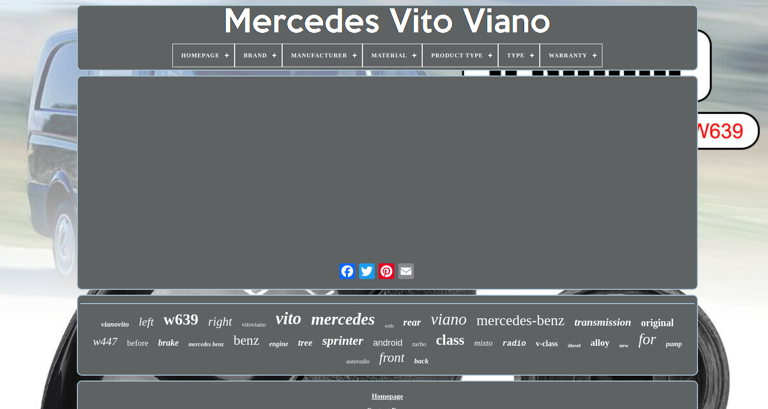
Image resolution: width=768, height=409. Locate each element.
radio (514, 343)
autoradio (357, 361)
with (388, 326)
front (392, 357)
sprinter (342, 340)
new (623, 345)
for (647, 339)
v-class (547, 343)
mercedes (343, 319)
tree (305, 342)
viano (448, 319)
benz (247, 340)
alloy (599, 342)
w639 (181, 319)
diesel (574, 345)
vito (288, 318)
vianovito (115, 324)
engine (278, 344)
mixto (483, 343)
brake (168, 343)
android (388, 343)
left (146, 321)
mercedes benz (206, 344)
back (421, 361)
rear (412, 322)
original (657, 322)
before (137, 343)
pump (674, 344)
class (450, 340)
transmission (603, 322)
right (220, 321)
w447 (105, 341)
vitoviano (254, 324)
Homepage (387, 396)
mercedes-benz (521, 320)
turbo (419, 344)
